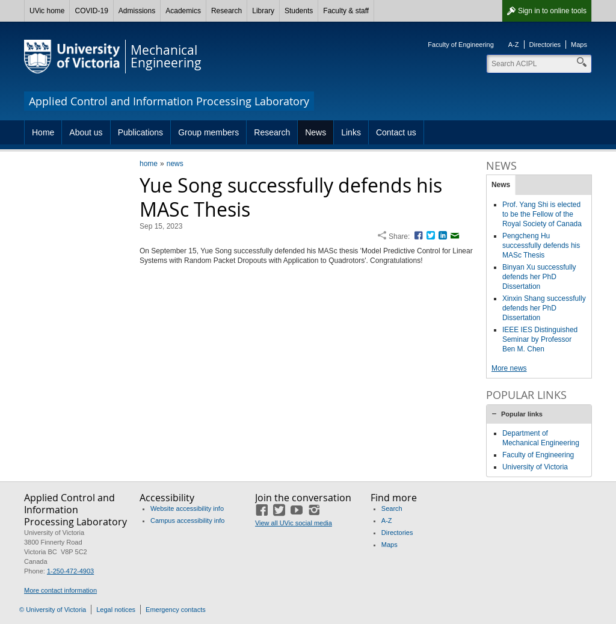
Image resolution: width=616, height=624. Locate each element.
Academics (183, 11)
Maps (579, 44)
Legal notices (115, 609)
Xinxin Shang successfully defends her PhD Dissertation (544, 308)
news (175, 163)
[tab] (539, 414)
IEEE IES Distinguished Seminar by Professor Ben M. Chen (540, 339)
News (315, 132)
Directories (545, 44)
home (149, 163)
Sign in (552, 11)
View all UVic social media (293, 523)
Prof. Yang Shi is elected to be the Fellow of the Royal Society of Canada (542, 214)
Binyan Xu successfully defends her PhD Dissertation (539, 277)
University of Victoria (535, 467)
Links (351, 132)
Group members (208, 132)
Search (391, 508)
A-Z (513, 44)
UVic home (46, 11)
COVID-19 (91, 11)
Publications (141, 132)
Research (226, 11)
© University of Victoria (52, 609)
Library (263, 11)
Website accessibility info (187, 508)
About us (85, 132)
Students (299, 11)
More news (509, 368)
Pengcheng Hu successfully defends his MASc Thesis (541, 245)
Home (43, 132)
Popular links (522, 414)
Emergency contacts (176, 609)
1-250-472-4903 (70, 571)
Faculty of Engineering (460, 44)
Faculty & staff (346, 11)
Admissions (137, 11)
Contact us (396, 132)
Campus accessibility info (187, 520)
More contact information (60, 590)
